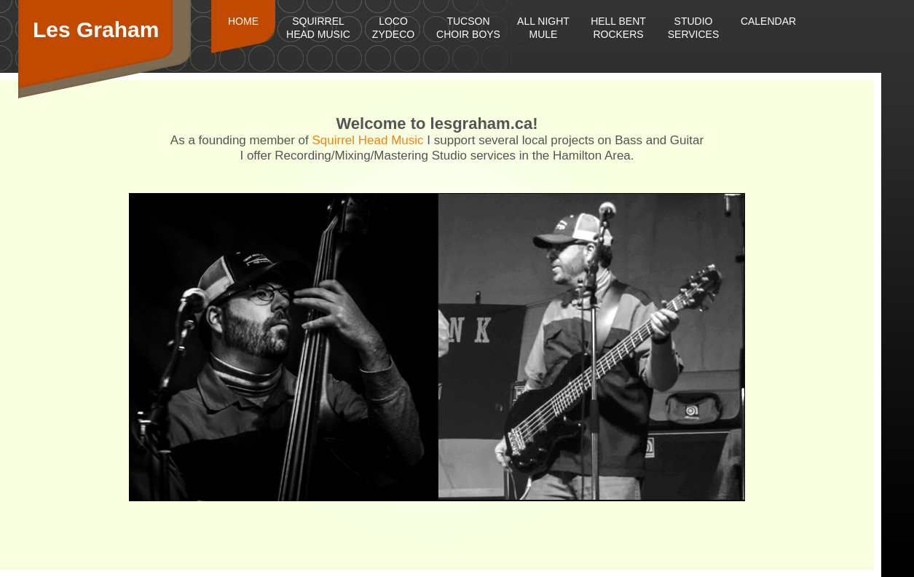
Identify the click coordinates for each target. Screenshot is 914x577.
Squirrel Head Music (318, 27)
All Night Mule (543, 27)
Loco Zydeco (393, 27)
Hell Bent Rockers (618, 27)
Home (243, 21)
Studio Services (694, 27)
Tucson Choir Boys (468, 27)
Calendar (768, 21)
